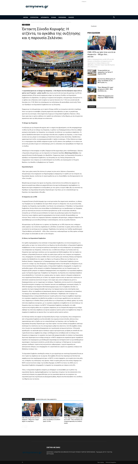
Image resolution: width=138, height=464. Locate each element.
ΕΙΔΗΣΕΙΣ (71, 17)
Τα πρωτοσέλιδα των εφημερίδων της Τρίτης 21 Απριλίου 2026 (105, 72)
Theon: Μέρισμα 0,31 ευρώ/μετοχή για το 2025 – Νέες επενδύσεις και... (105, 89)
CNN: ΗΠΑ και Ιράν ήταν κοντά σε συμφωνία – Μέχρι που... (101, 53)
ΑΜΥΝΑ (25, 17)
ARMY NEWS (90, 56)
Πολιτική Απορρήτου (111, 462)
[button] (114, 17)
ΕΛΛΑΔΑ (53, 17)
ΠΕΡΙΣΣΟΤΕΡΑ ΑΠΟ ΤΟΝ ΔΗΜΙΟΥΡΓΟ (46, 399)
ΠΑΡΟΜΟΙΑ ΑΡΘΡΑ (28, 399)
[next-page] (26, 427)
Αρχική (23, 22)
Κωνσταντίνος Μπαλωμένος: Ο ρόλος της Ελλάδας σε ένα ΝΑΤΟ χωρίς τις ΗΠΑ (51, 419)
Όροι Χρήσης (101, 462)
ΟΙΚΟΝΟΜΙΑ (62, 17)
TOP (28, 22)
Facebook (93, 26)
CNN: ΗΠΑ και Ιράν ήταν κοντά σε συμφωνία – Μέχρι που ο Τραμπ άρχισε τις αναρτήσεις (30, 419)
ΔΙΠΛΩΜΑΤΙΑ (45, 17)
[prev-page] (23, 427)
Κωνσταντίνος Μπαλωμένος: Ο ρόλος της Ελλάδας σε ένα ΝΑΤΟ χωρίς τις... (106, 80)
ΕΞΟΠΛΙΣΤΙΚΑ (34, 17)
